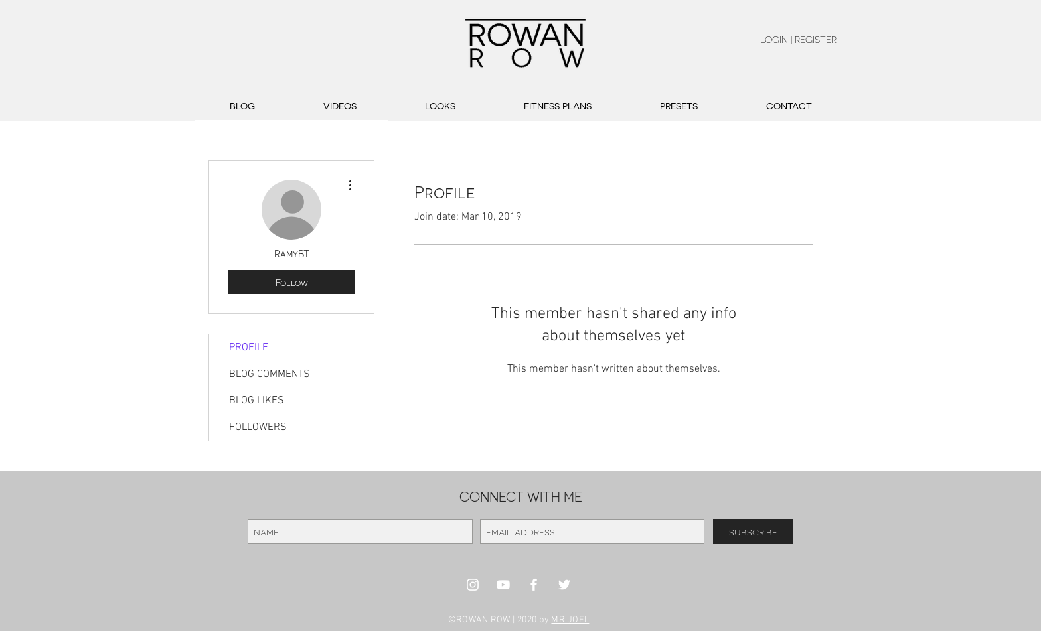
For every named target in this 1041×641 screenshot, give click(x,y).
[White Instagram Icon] (473, 585)
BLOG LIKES (256, 400)
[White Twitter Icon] (564, 585)
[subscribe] (753, 531)
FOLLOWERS (258, 427)
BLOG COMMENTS (269, 374)
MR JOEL (570, 620)
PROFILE (248, 347)
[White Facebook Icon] (534, 585)
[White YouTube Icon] (503, 585)
